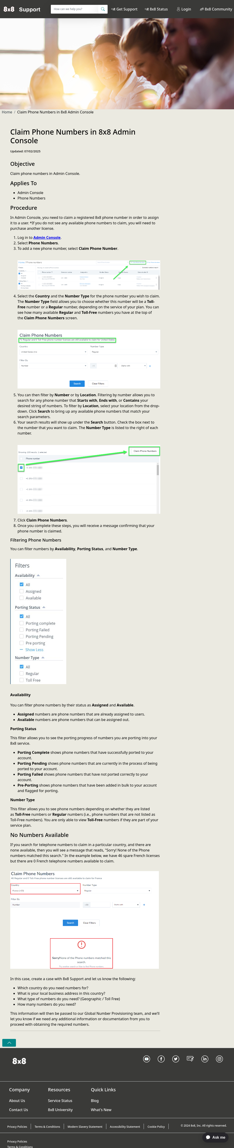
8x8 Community (218, 9)
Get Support (126, 9)
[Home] (22, 9)
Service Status (60, 1100)
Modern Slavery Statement (85, 1127)
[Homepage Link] (19, 1060)
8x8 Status (159, 9)
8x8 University (60, 1109)
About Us (17, 1100)
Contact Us (18, 1109)
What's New (101, 1109)
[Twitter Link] (175, 1064)
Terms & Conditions (47, 1127)
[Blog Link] (190, 1064)
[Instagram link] (219, 1064)
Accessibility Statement (125, 1127)
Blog (95, 1100)
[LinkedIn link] (205, 1064)
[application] (213, 1137)
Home (7, 112)
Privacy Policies (17, 1127)
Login (183, 9)
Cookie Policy (156, 1127)
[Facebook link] (161, 1064)
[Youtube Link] (146, 1064)
